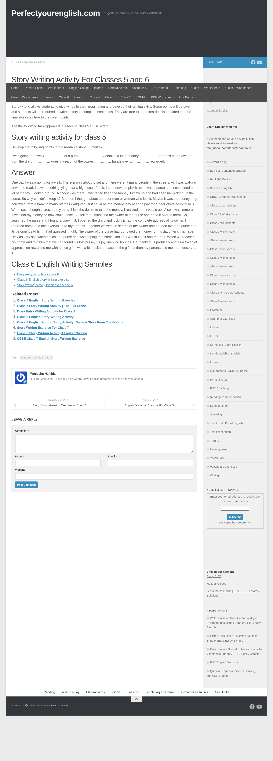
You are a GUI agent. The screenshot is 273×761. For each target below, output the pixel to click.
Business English (217, 155)
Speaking (179, 88)
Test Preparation (220, 477)
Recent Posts (34, 88)
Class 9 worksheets (222, 346)
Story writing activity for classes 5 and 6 (47, 330)
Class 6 (64, 97)
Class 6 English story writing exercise (45, 325)
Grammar (161, 88)
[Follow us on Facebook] (253, 107)
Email (112, 501)
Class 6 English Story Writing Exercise (48, 345)
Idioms (98, 88)
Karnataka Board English (226, 390)
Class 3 (110, 97)
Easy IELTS (214, 621)
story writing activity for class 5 (36, 403)
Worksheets (56, 88)
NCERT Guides (216, 629)
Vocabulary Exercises (159, 737)
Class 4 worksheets (222, 285)
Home (15, 88)
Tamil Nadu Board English (226, 468)
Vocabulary (139, 88)
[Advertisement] (136, 54)
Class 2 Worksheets (222, 268)
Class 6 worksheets (222, 303)
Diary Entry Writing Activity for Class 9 (48, 356)
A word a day (218, 207)
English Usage (79, 88)
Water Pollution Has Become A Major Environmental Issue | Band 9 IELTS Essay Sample (234, 668)
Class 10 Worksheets (205, 88)
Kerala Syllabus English (225, 398)
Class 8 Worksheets (24, 97)
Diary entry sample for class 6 (39, 319)
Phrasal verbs (117, 88)
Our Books (186, 97)
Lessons (215, 407)
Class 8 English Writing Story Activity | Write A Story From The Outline (74, 367)
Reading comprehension (225, 442)
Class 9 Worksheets (238, 88)
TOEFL (141, 97)
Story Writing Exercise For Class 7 (45, 373)
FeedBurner (243, 567)
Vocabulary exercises (223, 512)
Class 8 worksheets (222, 329)
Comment (22, 475)
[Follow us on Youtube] (259, 107)
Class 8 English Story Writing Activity (47, 362)
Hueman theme (59, 750)
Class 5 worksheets (29, 107)
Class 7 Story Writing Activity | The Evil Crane (54, 351)
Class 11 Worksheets (223, 259)
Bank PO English (220, 224)
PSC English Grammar (224, 707)
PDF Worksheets (162, 97)
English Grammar (218, 146)
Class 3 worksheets (222, 277)
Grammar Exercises (194, 737)
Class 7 (48, 97)
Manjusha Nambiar (29, 135)
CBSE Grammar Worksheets (228, 242)
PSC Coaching (219, 433)
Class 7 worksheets (222, 320)
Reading (49, 737)
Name (19, 501)
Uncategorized (219, 494)
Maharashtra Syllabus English (229, 416)
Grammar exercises (222, 364)
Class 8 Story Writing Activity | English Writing (54, 378)
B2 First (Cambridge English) (228, 216)
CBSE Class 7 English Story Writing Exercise (53, 384)
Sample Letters (219, 451)
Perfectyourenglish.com (55, 13)
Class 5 (79, 97)
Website (20, 514)
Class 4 (95, 97)
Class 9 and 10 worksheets (227, 338)
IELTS (214, 381)
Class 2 (126, 97)
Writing (214, 520)
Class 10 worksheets (223, 250)
